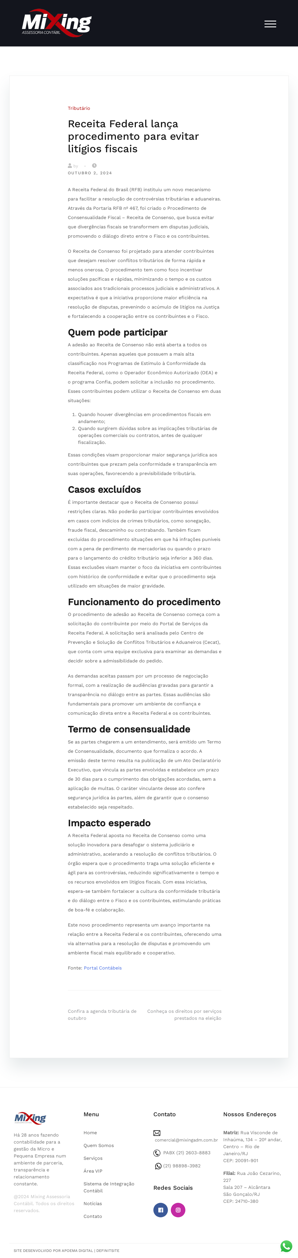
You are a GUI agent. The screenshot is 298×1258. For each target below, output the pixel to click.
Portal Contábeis (103, 968)
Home (90, 1132)
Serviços (93, 1158)
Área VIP (93, 1171)
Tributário (79, 108)
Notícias (93, 1203)
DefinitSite (107, 1250)
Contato (93, 1216)
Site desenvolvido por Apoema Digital (53, 1250)
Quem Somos (99, 1145)
